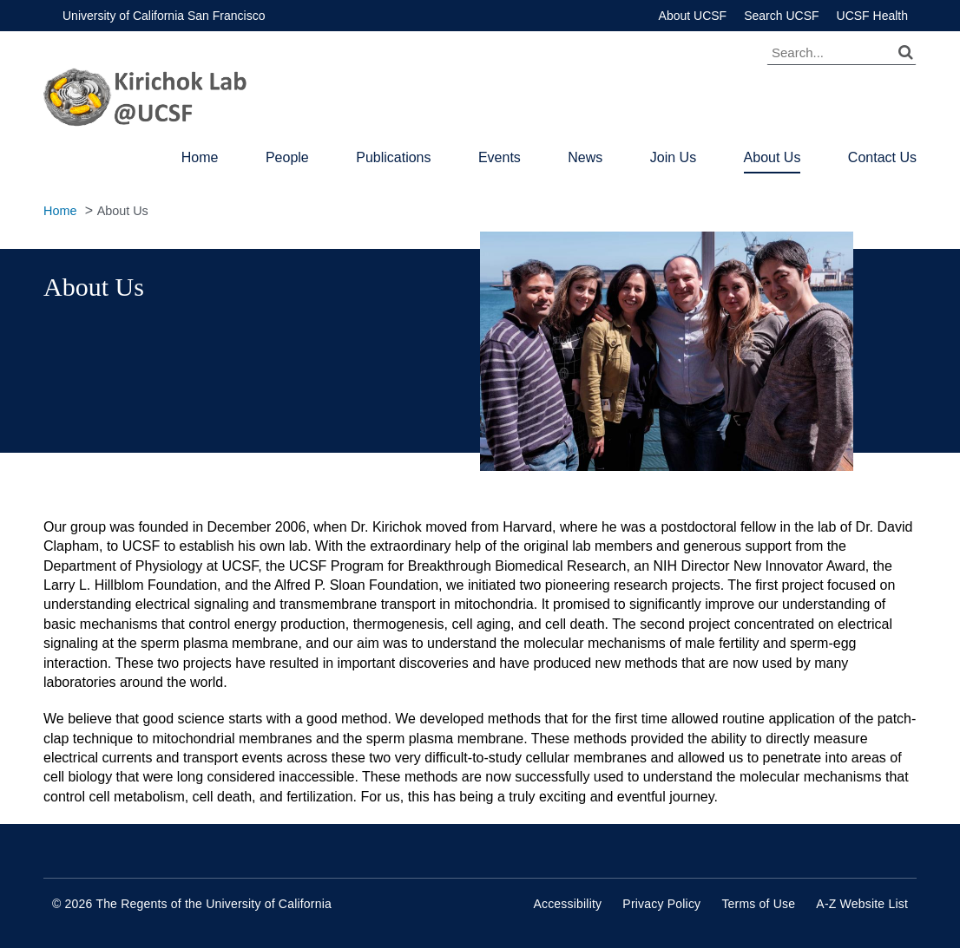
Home (200, 157)
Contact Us (882, 157)
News (585, 157)
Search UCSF (781, 16)
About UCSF (693, 16)
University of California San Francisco (163, 16)
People (287, 157)
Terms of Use (758, 904)
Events (499, 157)
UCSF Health (872, 16)
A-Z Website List (862, 904)
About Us (772, 157)
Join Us (673, 157)
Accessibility (567, 904)
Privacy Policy (661, 904)
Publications (393, 157)
